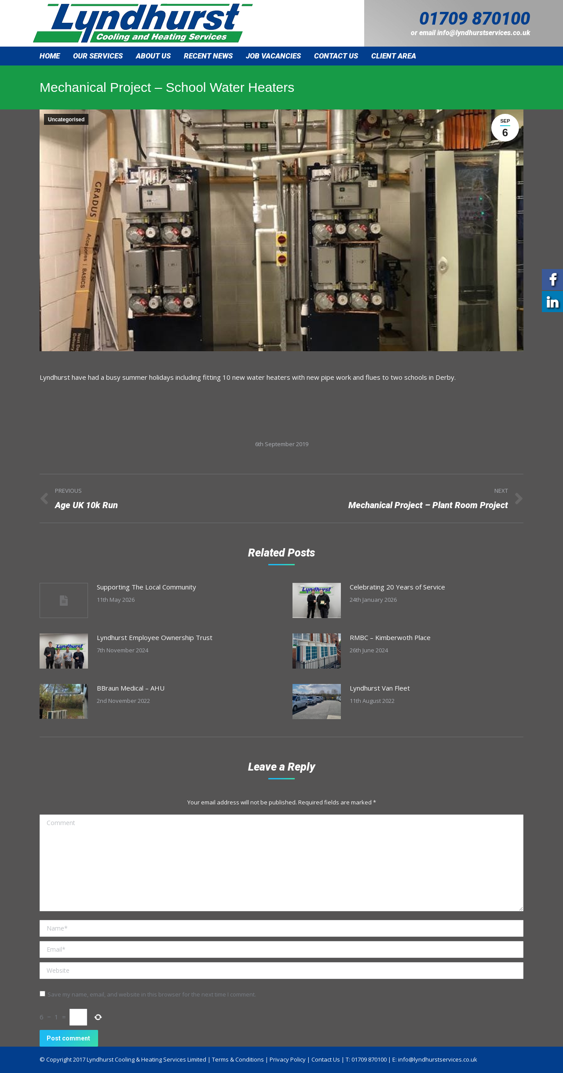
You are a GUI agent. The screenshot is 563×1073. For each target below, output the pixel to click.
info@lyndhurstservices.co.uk (483, 33)
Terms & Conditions (238, 1059)
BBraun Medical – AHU (131, 688)
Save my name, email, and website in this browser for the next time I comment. (152, 994)
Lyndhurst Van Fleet (380, 688)
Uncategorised (66, 119)
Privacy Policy (288, 1059)
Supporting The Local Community (146, 586)
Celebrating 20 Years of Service (397, 586)
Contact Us (325, 1059)
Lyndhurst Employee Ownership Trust (154, 637)
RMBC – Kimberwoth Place (390, 637)
